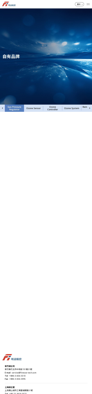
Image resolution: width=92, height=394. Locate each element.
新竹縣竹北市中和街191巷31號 (18, 369)
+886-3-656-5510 (17, 375)
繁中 (78, 4)
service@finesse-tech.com (24, 372)
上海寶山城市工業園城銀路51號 (19, 390)
